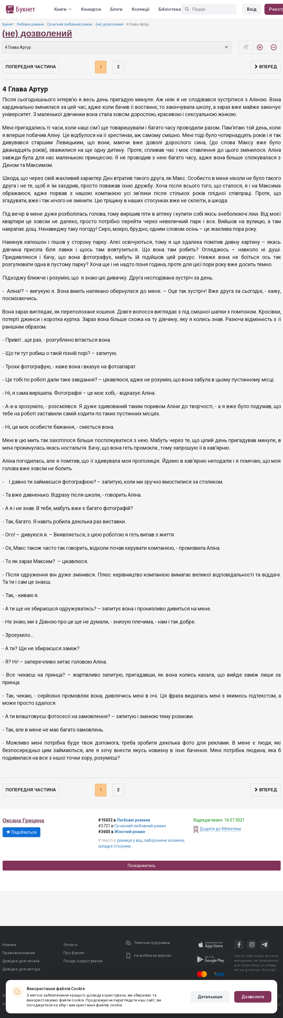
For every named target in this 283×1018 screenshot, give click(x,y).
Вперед (265, 66)
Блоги (116, 9)
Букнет (7, 24)
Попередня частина (31, 66)
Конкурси (91, 9)
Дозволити (252, 996)
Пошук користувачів (83, 961)
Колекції (140, 9)
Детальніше (210, 996)
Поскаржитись (142, 865)
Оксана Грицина (23, 821)
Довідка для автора (21, 969)
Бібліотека (169, 9)
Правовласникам (18, 953)
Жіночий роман (129, 831)
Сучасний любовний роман (69, 24)
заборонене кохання (164, 840)
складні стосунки (114, 846)
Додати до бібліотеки (220, 828)
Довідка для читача (21, 961)
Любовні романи (30, 24)
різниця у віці (130, 840)
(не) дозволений (109, 24)
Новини (9, 945)
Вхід (251, 9)
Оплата (70, 945)
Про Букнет (74, 953)
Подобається (21, 832)
